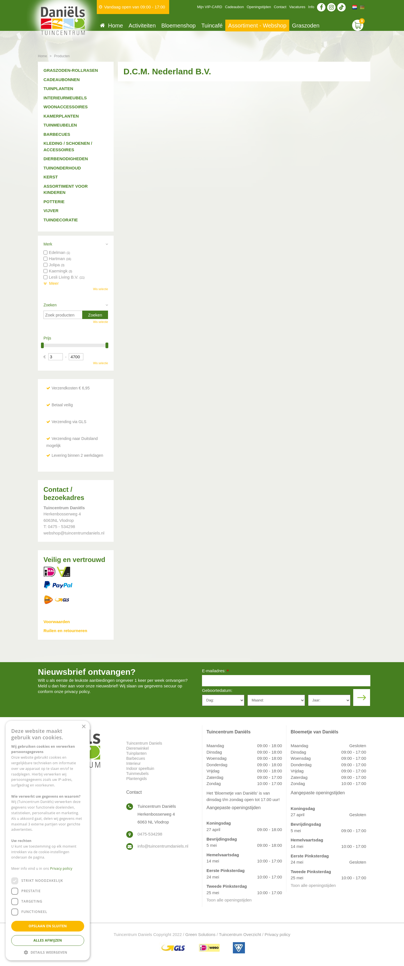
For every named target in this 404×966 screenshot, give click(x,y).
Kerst (50, 177)
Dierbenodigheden (65, 158)
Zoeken (50, 305)
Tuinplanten (58, 88)
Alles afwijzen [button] (47, 940)
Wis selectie (100, 289)
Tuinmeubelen (60, 125)
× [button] (83, 727)
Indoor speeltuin (140, 768)
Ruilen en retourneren (65, 630)
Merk (47, 244)
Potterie (54, 201)
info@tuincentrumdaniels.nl (162, 846)
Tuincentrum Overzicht (240, 934)
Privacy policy (277, 934)
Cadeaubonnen (61, 79)
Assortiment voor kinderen (65, 189)
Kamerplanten (61, 116)
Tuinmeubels (137, 773)
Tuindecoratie (60, 219)
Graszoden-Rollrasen (70, 70)
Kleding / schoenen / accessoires (67, 146)
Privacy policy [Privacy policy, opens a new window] (61, 868)
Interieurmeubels (65, 97)
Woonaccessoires (65, 106)
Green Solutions (200, 934)
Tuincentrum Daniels (144, 743)
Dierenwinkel (137, 748)
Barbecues (56, 134)
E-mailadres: (215, 671)
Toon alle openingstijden (229, 900)
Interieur (133, 763)
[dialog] (48, 840)
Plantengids (136, 778)
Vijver (50, 210)
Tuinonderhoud (62, 168)
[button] (47, 952)
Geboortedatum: (217, 690)
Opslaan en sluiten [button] (48, 926)
